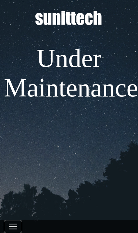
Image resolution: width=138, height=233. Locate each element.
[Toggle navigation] (13, 226)
